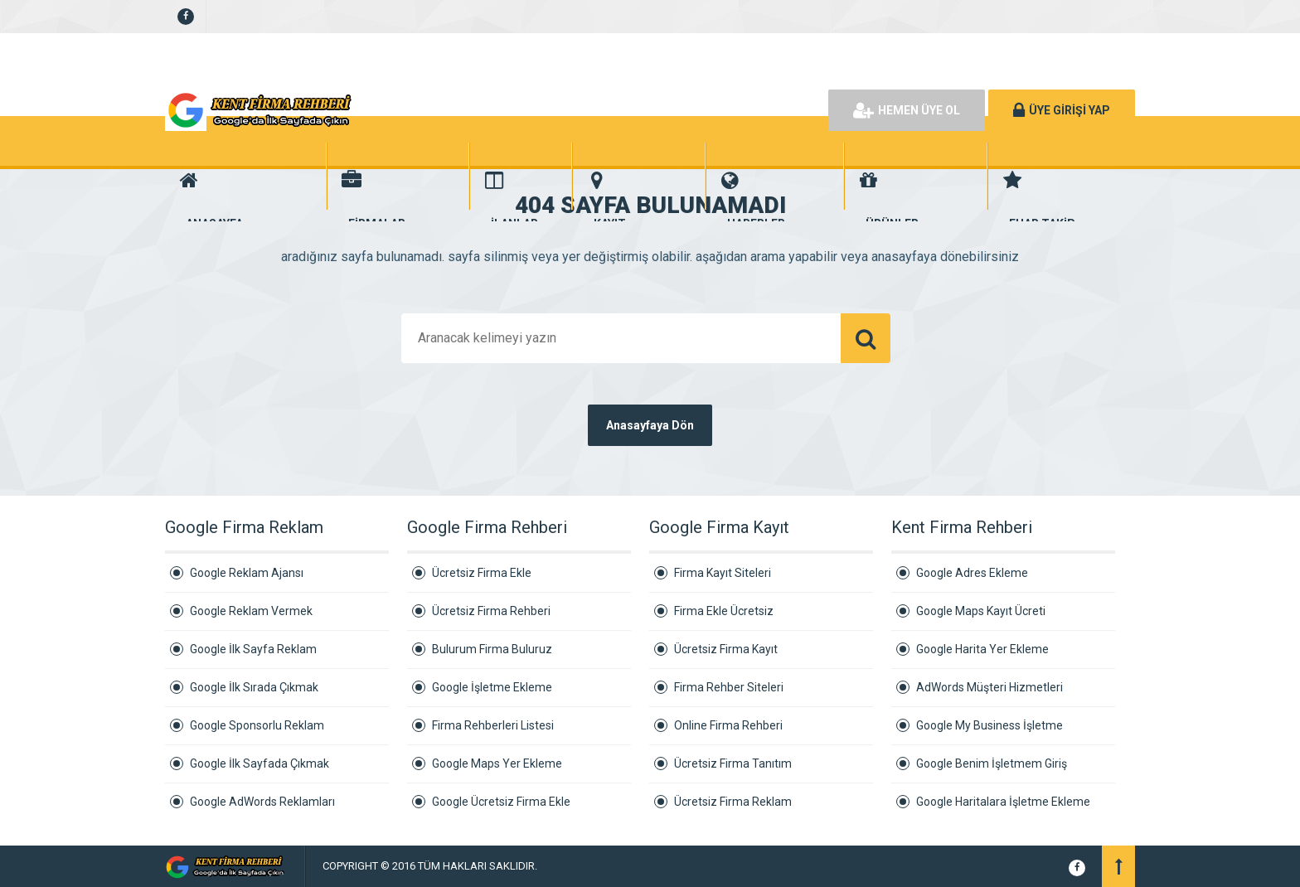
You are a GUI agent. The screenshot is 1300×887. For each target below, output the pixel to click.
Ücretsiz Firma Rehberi (491, 611)
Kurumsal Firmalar (582, 866)
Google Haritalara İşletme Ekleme (1003, 801)
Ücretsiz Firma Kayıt (726, 649)
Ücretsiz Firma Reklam (733, 801)
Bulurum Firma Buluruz (492, 649)
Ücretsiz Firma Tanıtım (733, 763)
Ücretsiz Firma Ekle (481, 572)
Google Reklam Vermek (251, 611)
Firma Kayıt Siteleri (722, 572)
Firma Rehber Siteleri (728, 687)
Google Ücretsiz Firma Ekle (501, 801)
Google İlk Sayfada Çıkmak (259, 763)
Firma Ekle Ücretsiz (724, 611)
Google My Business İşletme (989, 725)
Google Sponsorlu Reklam (257, 725)
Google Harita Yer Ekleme (982, 649)
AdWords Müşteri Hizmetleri (989, 687)
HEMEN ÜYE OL (906, 110)
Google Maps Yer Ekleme (497, 763)
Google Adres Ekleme (972, 572)
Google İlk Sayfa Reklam (253, 649)
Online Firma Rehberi (728, 725)
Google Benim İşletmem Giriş (991, 763)
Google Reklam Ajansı (246, 572)
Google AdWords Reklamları (262, 801)
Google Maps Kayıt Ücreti (980, 611)
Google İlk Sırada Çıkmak (254, 687)
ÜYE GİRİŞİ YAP (1061, 110)
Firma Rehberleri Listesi (493, 725)
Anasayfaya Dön (650, 425)
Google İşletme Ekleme (492, 687)
